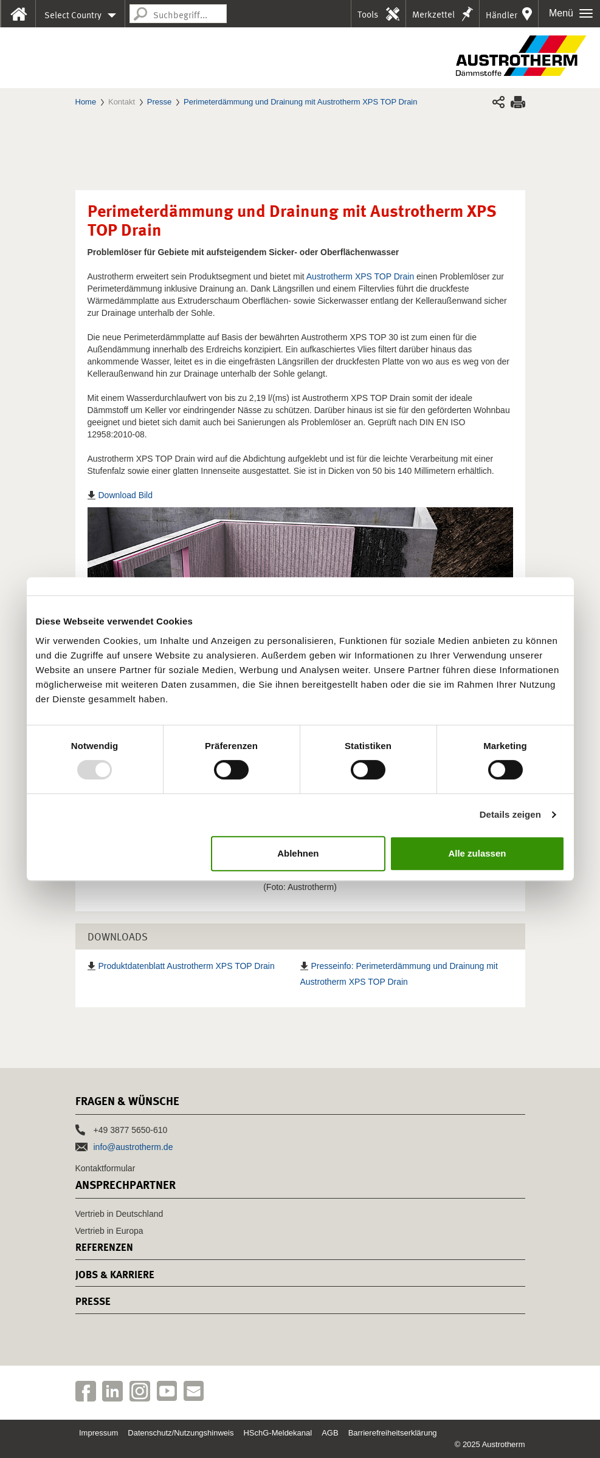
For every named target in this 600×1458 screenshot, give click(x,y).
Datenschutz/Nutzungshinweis (180, 1432)
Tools (367, 14)
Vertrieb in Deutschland (119, 1214)
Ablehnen (298, 853)
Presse (159, 101)
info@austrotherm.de (133, 1147)
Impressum (98, 1432)
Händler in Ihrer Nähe (501, 18)
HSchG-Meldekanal (277, 1432)
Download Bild (125, 495)
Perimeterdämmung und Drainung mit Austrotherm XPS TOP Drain (300, 101)
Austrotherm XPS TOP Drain (360, 276)
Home (86, 101)
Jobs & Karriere (114, 1274)
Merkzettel (433, 14)
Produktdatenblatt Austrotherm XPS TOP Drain (186, 966)
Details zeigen (510, 814)
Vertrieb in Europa (109, 1231)
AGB (330, 1432)
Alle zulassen (477, 853)
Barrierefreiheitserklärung (392, 1432)
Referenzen (104, 1247)
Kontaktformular (105, 1168)
